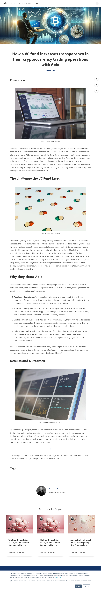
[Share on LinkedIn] (96, 85)
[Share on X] (96, 91)
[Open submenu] (36, 3)
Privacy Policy (58, 577)
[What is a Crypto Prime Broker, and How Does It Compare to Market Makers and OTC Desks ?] (19, 544)
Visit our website (25, 3)
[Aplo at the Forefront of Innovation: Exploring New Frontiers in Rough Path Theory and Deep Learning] (81, 544)
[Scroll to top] (96, 79)
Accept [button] (78, 586)
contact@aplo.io (31, 455)
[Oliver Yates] (41, 491)
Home (13, 3)
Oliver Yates (54, 488)
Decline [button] (86, 586)
